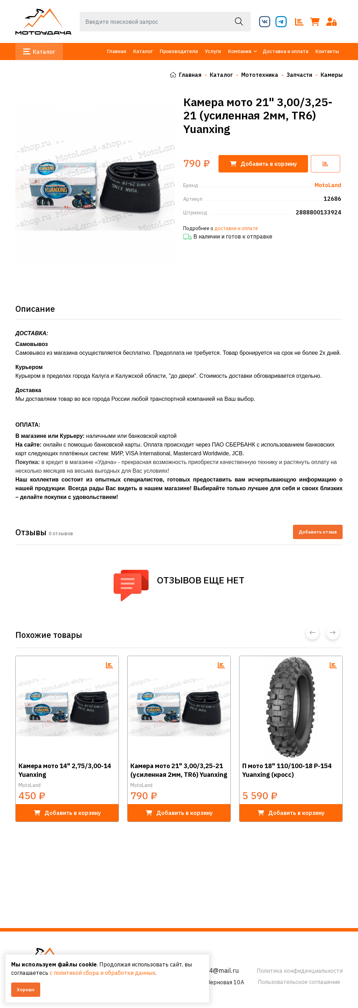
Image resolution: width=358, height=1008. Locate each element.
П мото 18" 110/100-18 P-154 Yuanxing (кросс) (287, 770)
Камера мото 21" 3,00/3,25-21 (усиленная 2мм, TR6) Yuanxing (178, 770)
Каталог (39, 51)
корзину (263, 163)
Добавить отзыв (318, 532)
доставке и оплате (236, 228)
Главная (116, 51)
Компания (239, 51)
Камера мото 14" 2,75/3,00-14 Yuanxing (65, 770)
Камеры (331, 74)
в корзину (67, 812)
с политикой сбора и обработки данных (102, 972)
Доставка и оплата (285, 51)
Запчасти (299, 74)
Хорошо (26, 990)
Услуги (213, 51)
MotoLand (30, 785)
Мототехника (259, 74)
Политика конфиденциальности (300, 970)
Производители (179, 51)
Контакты (327, 51)
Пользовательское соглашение (299, 981)
